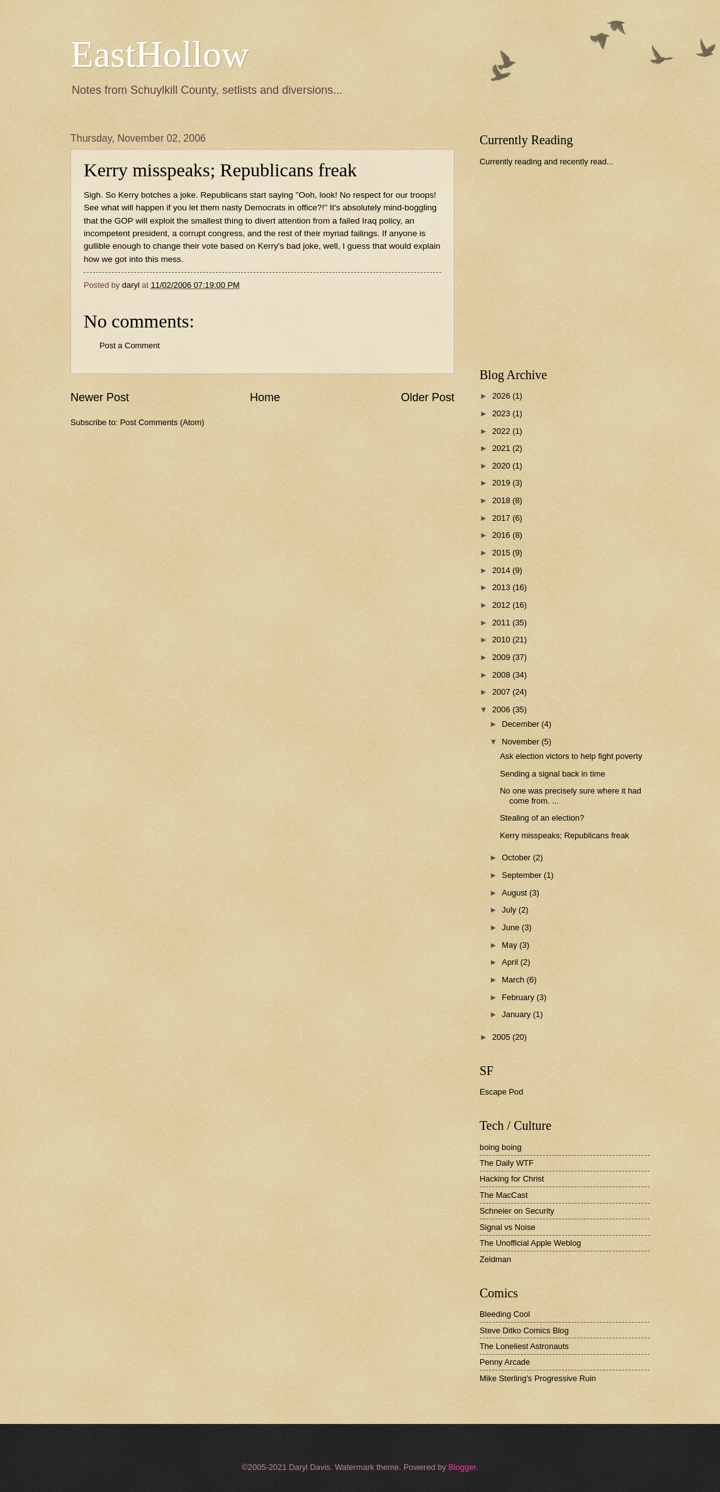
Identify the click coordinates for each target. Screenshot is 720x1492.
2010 (502, 639)
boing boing (501, 1147)
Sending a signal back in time (552, 773)
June (512, 927)
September (523, 875)
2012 (502, 605)
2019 (502, 482)
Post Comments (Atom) (162, 422)
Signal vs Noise (508, 1227)
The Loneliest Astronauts (524, 1346)
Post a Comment (129, 345)
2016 (502, 535)
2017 (502, 518)
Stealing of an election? (542, 818)
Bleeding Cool (505, 1314)
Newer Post (99, 397)
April (511, 962)
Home (265, 397)
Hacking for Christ (512, 1178)
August (515, 892)
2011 (502, 622)
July (510, 909)
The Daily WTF (507, 1163)
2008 (502, 675)
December (521, 724)
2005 (502, 1037)
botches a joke (168, 195)
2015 (502, 552)
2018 (502, 500)
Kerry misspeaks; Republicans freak (564, 835)
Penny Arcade (505, 1362)
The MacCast (504, 1195)
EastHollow (159, 54)
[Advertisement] (574, 267)
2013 (502, 587)
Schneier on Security (517, 1211)
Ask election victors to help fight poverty (571, 756)
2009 (502, 657)
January (517, 1014)
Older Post (427, 397)
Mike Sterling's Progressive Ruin (538, 1378)
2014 (502, 570)
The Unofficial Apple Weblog (530, 1243)
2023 (502, 413)
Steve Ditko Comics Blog (524, 1330)
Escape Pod (501, 1091)
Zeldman (495, 1259)
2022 (502, 431)
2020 (502, 465)
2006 (502, 709)
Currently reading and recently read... (547, 161)
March (514, 979)
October (517, 857)
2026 (502, 396)
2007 (502, 692)
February (519, 997)
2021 (502, 448)
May (510, 945)
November (521, 741)
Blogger (462, 1467)
